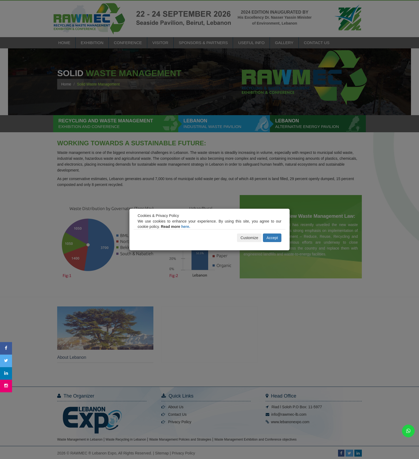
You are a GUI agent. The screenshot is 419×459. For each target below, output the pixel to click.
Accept (272, 238)
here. (185, 226)
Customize (249, 238)
